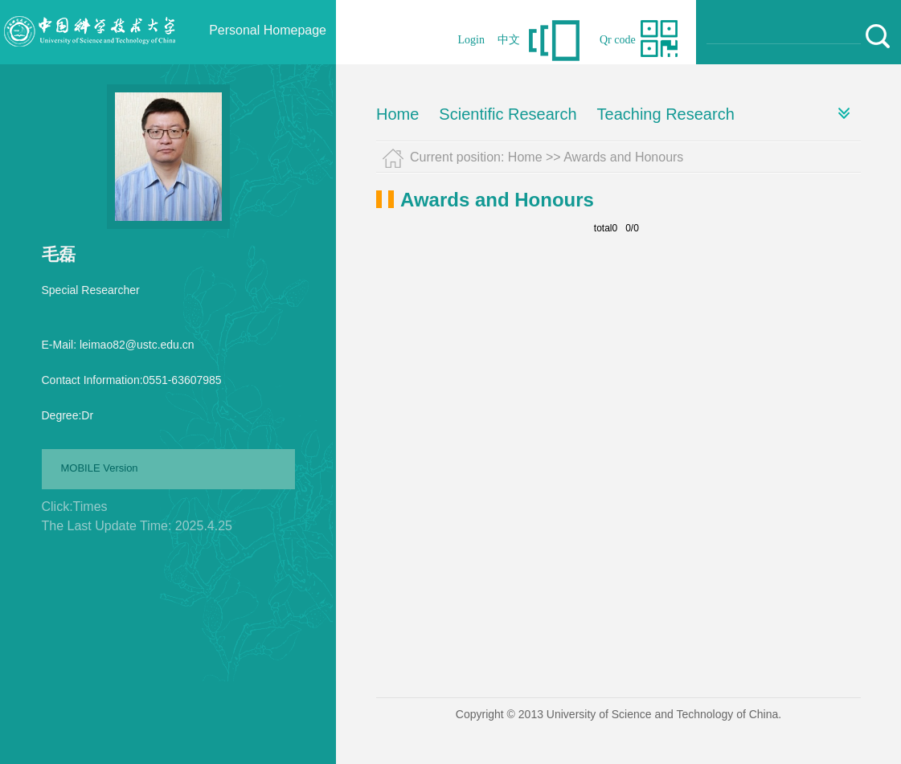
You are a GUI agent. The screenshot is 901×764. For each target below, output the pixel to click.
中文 (509, 40)
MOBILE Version (99, 468)
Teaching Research (666, 114)
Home (397, 114)
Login (471, 40)
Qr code (618, 40)
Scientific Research (507, 114)
